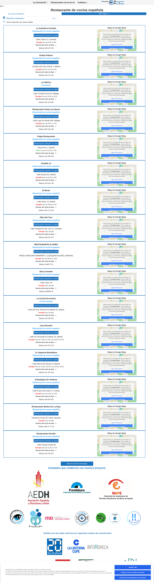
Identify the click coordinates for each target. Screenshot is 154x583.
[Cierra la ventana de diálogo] (150, 563)
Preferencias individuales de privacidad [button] (133, 578)
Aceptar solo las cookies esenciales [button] (132, 572)
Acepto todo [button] (133, 567)
